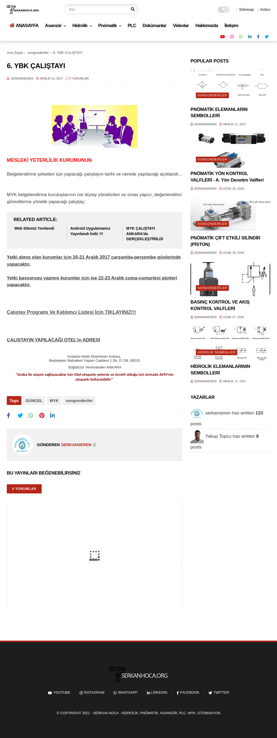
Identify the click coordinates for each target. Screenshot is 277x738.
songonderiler (38, 53)
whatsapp (127, 692)
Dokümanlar (154, 25)
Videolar (181, 25)
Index (264, 9)
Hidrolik (79, 25)
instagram (94, 692)
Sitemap (245, 9)
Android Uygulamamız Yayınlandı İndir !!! (90, 231)
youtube (61, 692)
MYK (53, 400)
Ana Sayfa (15, 53)
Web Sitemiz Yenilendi (34, 228)
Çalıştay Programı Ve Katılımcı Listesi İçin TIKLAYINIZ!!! (71, 312)
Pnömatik (107, 25)
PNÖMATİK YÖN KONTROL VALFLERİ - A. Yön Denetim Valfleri (227, 177)
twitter (221, 692)
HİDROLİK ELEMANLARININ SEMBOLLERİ (220, 369)
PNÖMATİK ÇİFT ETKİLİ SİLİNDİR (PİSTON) (225, 241)
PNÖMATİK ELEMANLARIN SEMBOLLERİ (219, 112)
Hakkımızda (206, 25)
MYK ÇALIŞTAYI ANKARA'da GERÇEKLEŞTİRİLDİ (144, 233)
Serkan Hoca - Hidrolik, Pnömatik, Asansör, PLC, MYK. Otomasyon (156, 712)
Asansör (53, 25)
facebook (190, 692)
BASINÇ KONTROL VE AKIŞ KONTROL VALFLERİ (219, 305)
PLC (132, 25)
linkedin (159, 692)
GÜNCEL (33, 400)
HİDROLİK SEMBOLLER (216, 352)
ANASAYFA (23, 25)
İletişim (231, 25)
